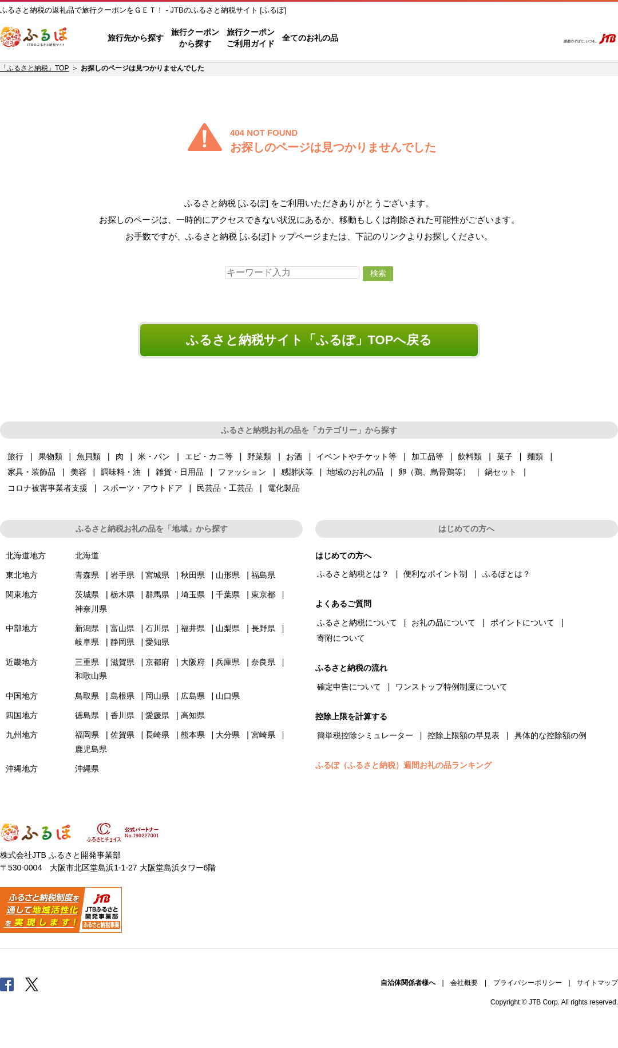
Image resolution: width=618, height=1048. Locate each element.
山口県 (228, 695)
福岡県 (87, 734)
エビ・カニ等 (209, 456)
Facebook (7, 984)
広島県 (193, 695)
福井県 (193, 628)
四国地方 (22, 715)
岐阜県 (87, 642)
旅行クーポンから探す (195, 37)
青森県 (87, 575)
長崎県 (157, 734)
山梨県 (228, 628)
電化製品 (284, 488)
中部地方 (22, 628)
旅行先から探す (136, 37)
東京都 (263, 594)
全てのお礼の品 (310, 37)
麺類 (535, 456)
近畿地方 (22, 662)
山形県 (228, 575)
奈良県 (263, 662)
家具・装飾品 (31, 471)
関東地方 (22, 594)
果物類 (50, 456)
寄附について (341, 638)
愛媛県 (157, 715)
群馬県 (157, 594)
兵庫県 (228, 662)
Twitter (32, 984)
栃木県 (122, 594)
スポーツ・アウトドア (142, 488)
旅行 (15, 456)
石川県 (157, 628)
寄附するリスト (509, 38)
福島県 (263, 575)
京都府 (157, 662)
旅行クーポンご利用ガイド (251, 37)
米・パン (154, 456)
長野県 (263, 628)
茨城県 (87, 594)
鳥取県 (87, 695)
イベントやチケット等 (356, 456)
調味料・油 (121, 471)
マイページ (473, 38)
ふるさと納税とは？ (353, 573)
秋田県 (193, 575)
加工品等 (427, 456)
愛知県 (157, 642)
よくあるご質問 (430, 38)
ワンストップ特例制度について (451, 686)
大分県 (228, 734)
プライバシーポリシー (527, 983)
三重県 (87, 662)
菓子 (505, 456)
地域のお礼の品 (355, 471)
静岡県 (122, 642)
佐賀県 (122, 734)
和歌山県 (91, 675)
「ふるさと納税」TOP (34, 68)
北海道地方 (26, 555)
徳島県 (87, 715)
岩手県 (122, 575)
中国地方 (22, 695)
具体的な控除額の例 (550, 735)
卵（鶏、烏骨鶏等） (434, 471)
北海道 (87, 555)
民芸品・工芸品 (225, 488)
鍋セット (501, 471)
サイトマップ (597, 983)
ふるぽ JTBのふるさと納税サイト (34, 38)
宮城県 (157, 575)
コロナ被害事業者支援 (47, 488)
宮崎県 (263, 734)
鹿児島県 (91, 749)
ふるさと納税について (357, 622)
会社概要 (464, 983)
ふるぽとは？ (506, 573)
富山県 (122, 628)
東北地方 (22, 575)
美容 (78, 471)
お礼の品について (443, 622)
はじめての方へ (370, 38)
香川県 (122, 715)
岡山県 (157, 695)
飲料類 (470, 456)
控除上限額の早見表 (463, 735)
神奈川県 (91, 608)
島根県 (122, 695)
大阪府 (193, 662)
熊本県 (193, 734)
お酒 (294, 456)
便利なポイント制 (435, 573)
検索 (541, 38)
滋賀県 (122, 662)
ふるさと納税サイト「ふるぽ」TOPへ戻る (309, 340)
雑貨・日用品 (180, 471)
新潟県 (87, 628)
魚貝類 (89, 456)
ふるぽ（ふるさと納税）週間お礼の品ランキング (403, 765)
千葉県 (228, 594)
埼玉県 (193, 594)
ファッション (242, 471)
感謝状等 (297, 471)
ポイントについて (522, 622)
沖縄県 (87, 768)
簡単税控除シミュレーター (365, 735)
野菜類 (259, 456)
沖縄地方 (22, 768)
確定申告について (349, 686)
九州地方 (22, 734)
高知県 (193, 715)
